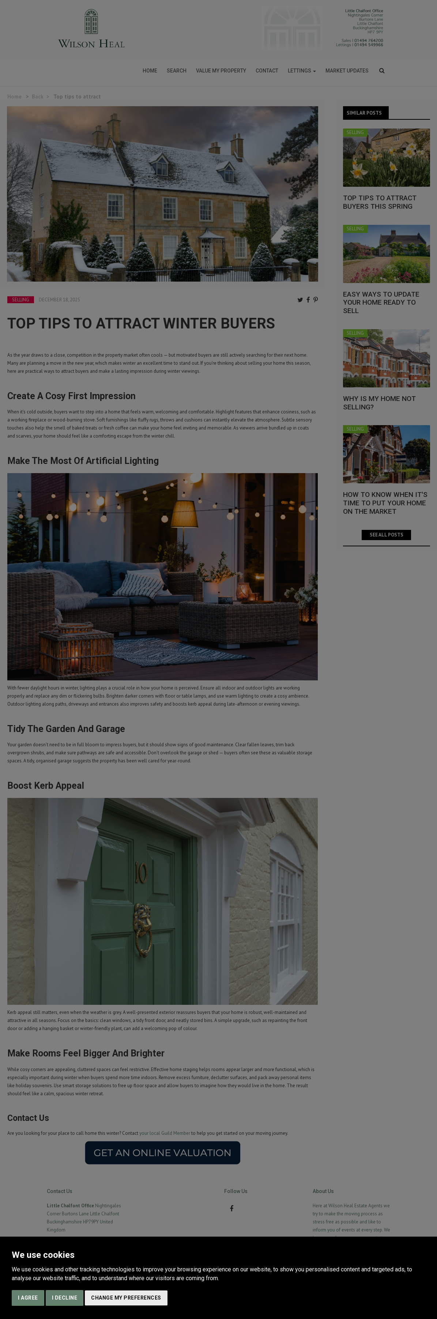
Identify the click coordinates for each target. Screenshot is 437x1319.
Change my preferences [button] (126, 1298)
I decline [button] (65, 1298)
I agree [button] (28, 1298)
